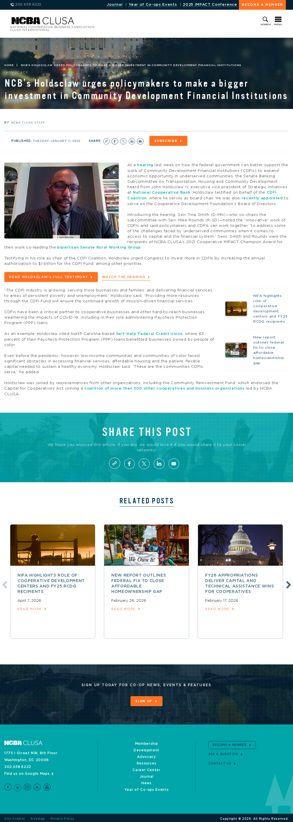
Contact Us (219, 761)
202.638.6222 (17, 764)
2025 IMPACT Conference (210, 5)
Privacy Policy (62, 816)
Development (146, 748)
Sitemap (38, 816)
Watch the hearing (123, 275)
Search (265, 24)
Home (9, 65)
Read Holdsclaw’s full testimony (48, 275)
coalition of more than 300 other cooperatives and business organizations (164, 386)
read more (29, 607)
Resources (147, 761)
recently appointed (262, 197)
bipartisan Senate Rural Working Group (99, 246)
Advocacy (146, 754)
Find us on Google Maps (27, 771)
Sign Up (144, 699)
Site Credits (14, 816)
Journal (115, 5)
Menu (278, 24)
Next (288, 582)
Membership (146, 741)
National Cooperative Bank (161, 192)
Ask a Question (223, 752)
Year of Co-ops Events (153, 5)
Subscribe (166, 140)
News (146, 781)
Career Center (146, 767)
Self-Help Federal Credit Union (149, 332)
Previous (4, 582)
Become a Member (262, 4)
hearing (145, 165)
